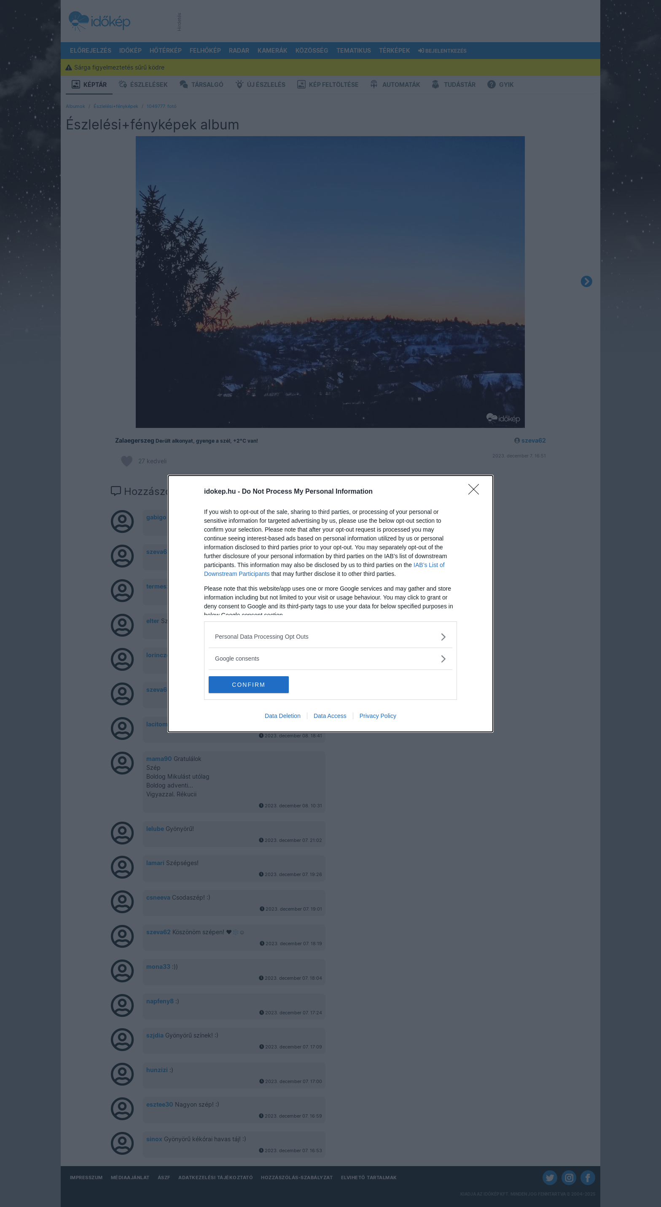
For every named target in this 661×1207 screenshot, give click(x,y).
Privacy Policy (378, 715)
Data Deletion (283, 715)
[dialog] (330, 604)
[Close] (476, 492)
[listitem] (330, 636)
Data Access (330, 715)
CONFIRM (248, 684)
